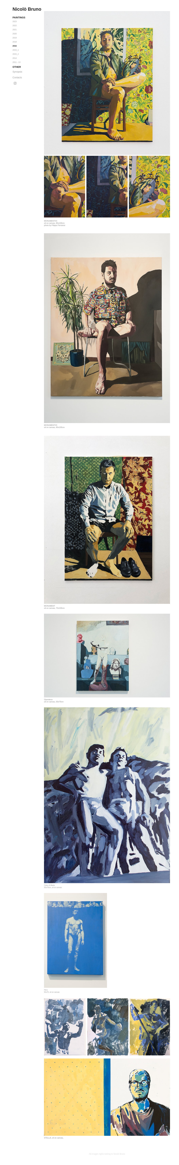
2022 (15, 25)
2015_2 (16, 54)
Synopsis (17, 71)
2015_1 (16, 50)
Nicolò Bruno (27, 9)
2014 (15, 58)
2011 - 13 (16, 62)
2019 (15, 38)
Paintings (19, 17)
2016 (15, 46)
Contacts (17, 77)
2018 (15, 42)
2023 (15, 21)
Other (17, 67)
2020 (15, 34)
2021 (15, 30)
